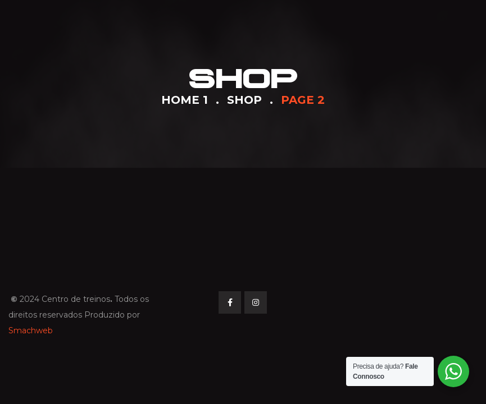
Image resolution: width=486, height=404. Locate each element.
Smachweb (30, 330)
